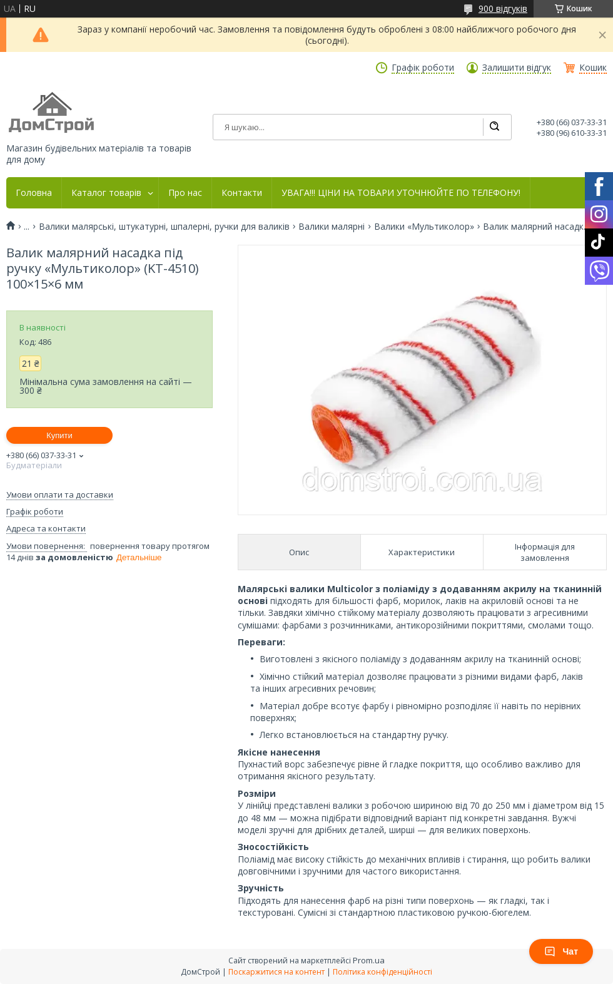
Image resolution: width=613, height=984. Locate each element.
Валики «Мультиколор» (424, 226)
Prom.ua (369, 960)
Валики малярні (331, 226)
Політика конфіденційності (382, 971)
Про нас (185, 192)
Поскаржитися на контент (276, 971)
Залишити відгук (516, 67)
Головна (34, 192)
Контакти (241, 192)
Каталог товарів (106, 192)
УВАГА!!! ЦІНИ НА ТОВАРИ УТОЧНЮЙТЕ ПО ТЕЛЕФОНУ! (400, 192)
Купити (59, 435)
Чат (561, 951)
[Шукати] (494, 127)
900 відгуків (503, 8)
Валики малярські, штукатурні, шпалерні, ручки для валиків (164, 226)
